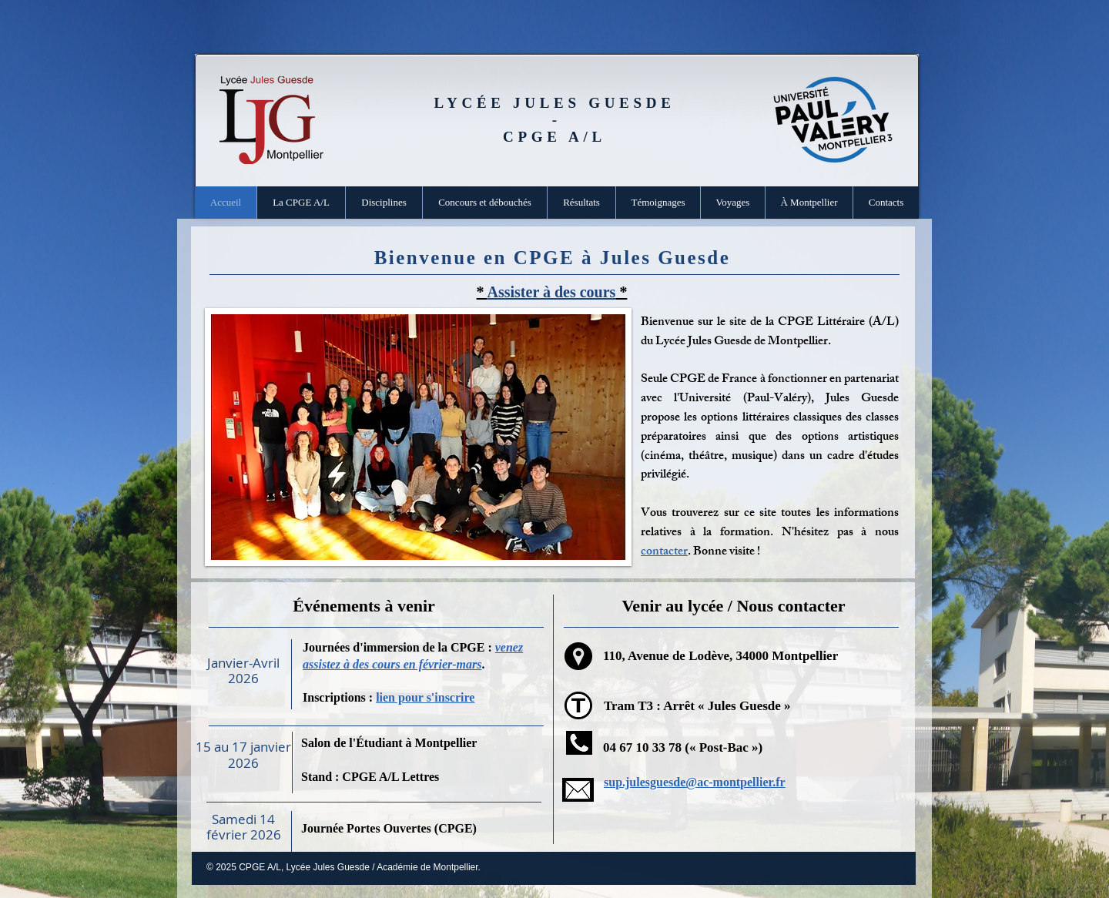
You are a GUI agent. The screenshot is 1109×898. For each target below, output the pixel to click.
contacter (664, 552)
